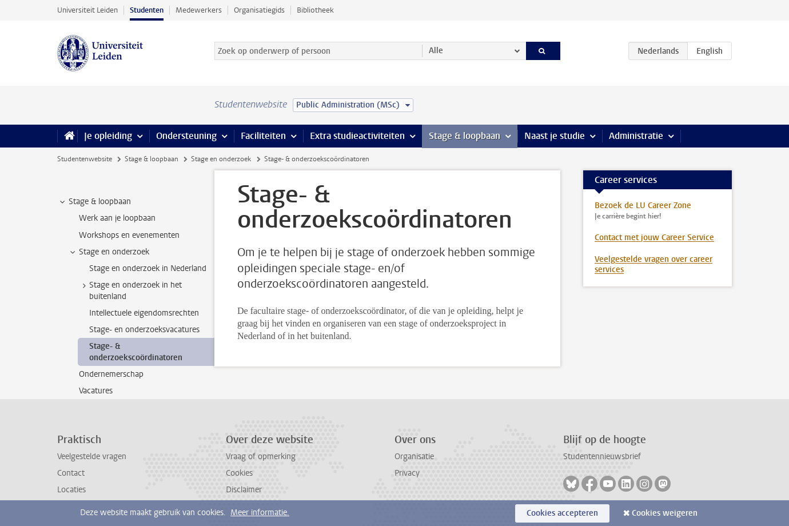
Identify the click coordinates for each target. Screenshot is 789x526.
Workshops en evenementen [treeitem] (129, 235)
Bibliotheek (315, 10)
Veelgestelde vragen (91, 456)
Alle (436, 50)
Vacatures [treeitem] (96, 390)
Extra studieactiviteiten (357, 136)
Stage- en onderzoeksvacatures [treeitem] (144, 329)
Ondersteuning (186, 136)
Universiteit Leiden (87, 10)
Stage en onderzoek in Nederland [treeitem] (147, 268)
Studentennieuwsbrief (602, 456)
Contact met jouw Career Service (654, 237)
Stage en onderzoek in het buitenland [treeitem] (130, 290)
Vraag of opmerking (261, 456)
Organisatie (414, 456)
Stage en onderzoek (221, 159)
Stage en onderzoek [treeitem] (108, 252)
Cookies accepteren (562, 513)
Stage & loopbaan (464, 136)
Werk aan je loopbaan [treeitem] (117, 218)
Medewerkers (199, 10)
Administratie (636, 136)
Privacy (407, 473)
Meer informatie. (259, 512)
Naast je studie (554, 136)
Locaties (71, 489)
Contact (71, 473)
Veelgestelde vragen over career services (653, 264)
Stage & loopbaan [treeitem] (94, 202)
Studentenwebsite (84, 159)
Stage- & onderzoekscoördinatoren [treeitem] (135, 351)
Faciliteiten (263, 136)
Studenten (147, 10)
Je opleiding (108, 136)
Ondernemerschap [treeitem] (111, 374)
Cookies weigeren (665, 513)
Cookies (239, 473)
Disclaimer (244, 489)
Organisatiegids (259, 10)
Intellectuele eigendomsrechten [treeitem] (144, 313)
